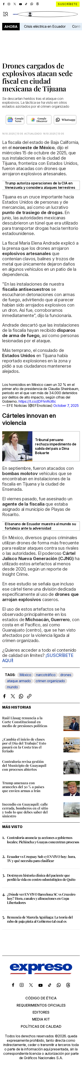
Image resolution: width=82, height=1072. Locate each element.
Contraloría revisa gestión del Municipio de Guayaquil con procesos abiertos (24, 765)
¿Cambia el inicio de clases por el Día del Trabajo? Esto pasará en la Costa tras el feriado (24, 745)
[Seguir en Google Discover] (39, 119)
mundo (12, 687)
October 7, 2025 (66, 405)
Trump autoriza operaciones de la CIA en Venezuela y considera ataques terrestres (40, 185)
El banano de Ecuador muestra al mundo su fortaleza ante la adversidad (40, 526)
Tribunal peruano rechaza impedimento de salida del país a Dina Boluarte (55, 446)
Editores (41, 1012)
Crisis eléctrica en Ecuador (45, 26)
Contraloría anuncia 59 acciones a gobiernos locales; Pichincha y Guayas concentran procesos (43, 839)
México (25, 675)
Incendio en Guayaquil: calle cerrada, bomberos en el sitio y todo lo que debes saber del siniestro (25, 810)
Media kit (41, 1019)
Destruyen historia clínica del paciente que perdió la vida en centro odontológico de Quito (41, 877)
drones (65, 675)
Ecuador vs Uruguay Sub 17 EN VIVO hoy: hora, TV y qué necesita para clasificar (41, 858)
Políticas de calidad (41, 1026)
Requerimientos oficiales (41, 1005)
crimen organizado (50, 681)
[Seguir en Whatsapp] (65, 119)
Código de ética (41, 998)
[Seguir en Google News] (15, 119)
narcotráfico (46, 675)
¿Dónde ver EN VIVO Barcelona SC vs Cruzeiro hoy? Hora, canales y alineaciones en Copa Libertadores (41, 898)
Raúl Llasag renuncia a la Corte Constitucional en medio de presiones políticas (24, 722)
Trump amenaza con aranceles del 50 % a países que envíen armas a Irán (23, 787)
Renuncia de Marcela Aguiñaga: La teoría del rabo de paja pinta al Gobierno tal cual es (40, 919)
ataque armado (19, 681)
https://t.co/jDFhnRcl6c (37, 401)
